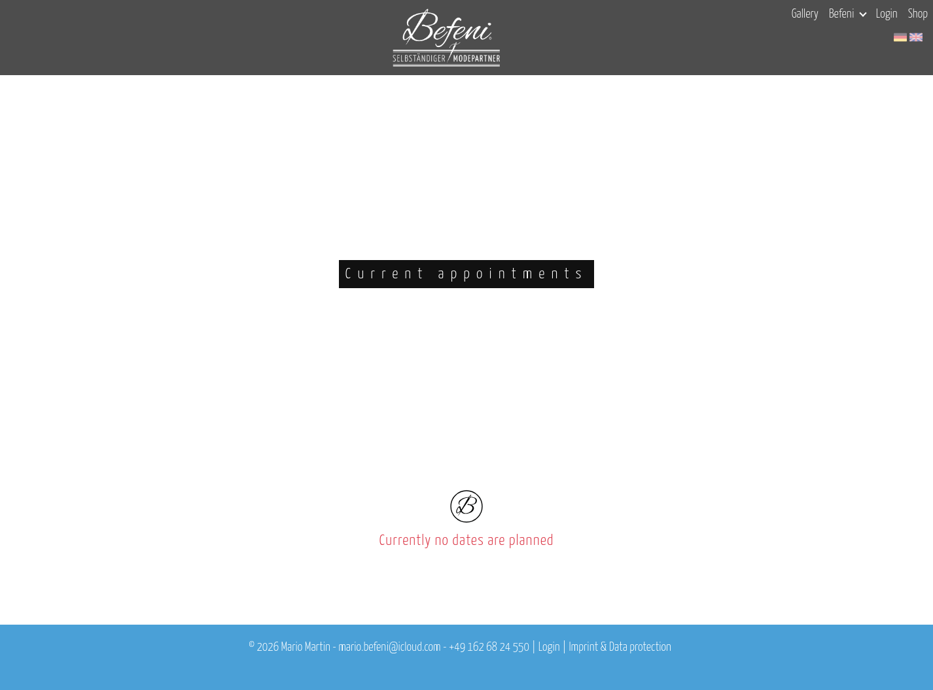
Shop (918, 14)
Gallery (805, 14)
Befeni (847, 14)
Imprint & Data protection (620, 647)
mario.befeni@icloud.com (389, 647)
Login (887, 14)
